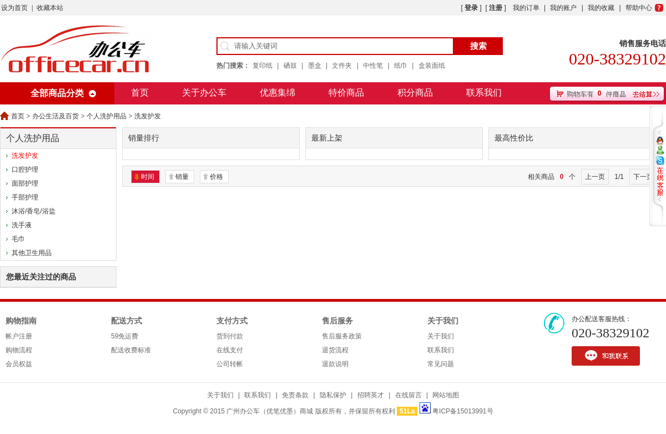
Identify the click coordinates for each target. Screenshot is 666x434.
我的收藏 (601, 8)
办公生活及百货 (55, 116)
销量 (182, 177)
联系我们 (484, 92)
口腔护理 (25, 169)
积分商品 (415, 92)
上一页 (595, 177)
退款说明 (335, 364)
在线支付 (229, 350)
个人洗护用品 (107, 116)
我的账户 (563, 8)
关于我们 (442, 321)
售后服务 (337, 321)
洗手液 (22, 225)
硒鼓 (290, 65)
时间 (147, 177)
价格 (216, 177)
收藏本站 (50, 8)
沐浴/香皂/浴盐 (34, 211)
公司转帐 (229, 364)
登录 (471, 8)
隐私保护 (333, 395)
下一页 (643, 177)
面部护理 (25, 183)
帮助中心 (638, 8)
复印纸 (263, 65)
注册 (495, 8)
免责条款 (295, 395)
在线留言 (408, 395)
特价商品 (346, 92)
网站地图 (445, 395)
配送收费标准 (131, 350)
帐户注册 (19, 336)
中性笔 (373, 65)
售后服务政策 (342, 336)
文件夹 (342, 65)
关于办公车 (204, 92)
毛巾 (18, 239)
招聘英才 (370, 395)
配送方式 (126, 321)
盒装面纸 (431, 65)
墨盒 (314, 65)
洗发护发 (147, 116)
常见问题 (440, 364)
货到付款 (229, 336)
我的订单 (526, 8)
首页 (140, 92)
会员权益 (19, 364)
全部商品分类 (57, 93)
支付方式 (232, 321)
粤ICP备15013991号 (462, 411)
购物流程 (19, 350)
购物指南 (21, 321)
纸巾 (400, 65)
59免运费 (124, 336)
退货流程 (335, 350)
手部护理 (25, 197)
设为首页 (14, 8)
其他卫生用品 (32, 253)
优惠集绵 (277, 92)
